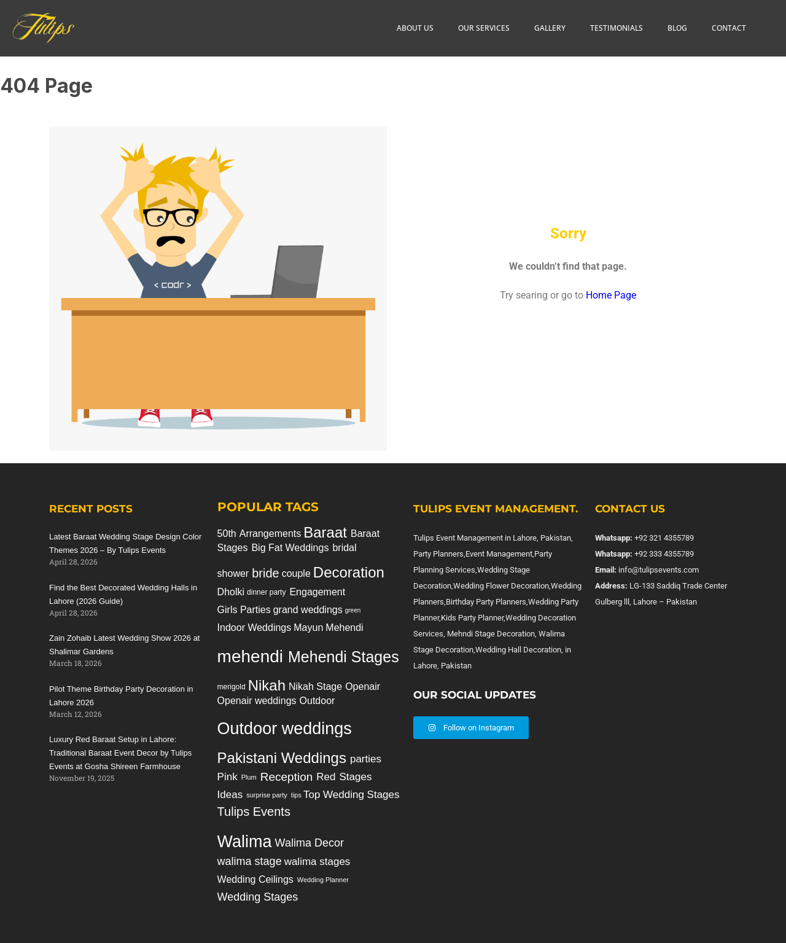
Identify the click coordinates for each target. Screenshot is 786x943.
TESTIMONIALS (616, 28)
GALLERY (550, 28)
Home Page (611, 295)
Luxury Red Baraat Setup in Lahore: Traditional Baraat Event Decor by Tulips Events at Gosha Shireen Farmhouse (120, 753)
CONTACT (729, 28)
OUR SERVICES (484, 28)
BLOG (677, 28)
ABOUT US (415, 28)
